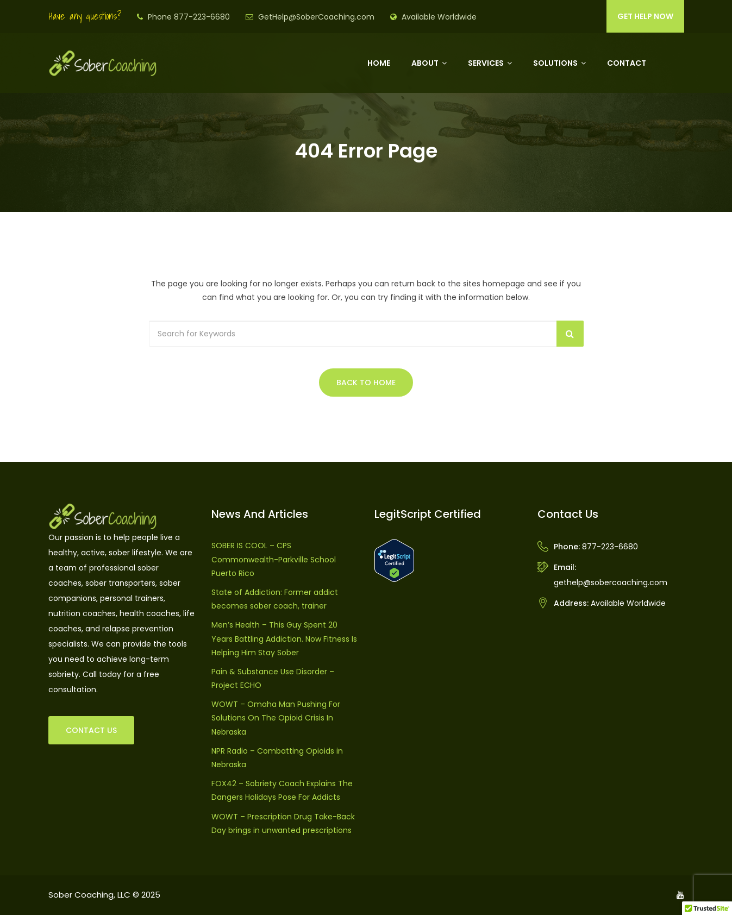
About (425, 63)
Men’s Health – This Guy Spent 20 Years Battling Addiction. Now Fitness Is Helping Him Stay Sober (284, 638)
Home (378, 63)
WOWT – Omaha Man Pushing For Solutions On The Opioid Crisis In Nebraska (275, 718)
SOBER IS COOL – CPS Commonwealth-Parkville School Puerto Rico (273, 559)
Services (486, 63)
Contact (626, 63)
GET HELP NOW (645, 16)
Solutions (555, 63)
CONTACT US (91, 730)
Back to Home (366, 382)
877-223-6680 (610, 546)
